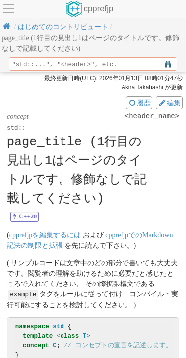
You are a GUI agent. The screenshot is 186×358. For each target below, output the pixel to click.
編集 (169, 103)
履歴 (139, 103)
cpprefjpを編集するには (45, 235)
